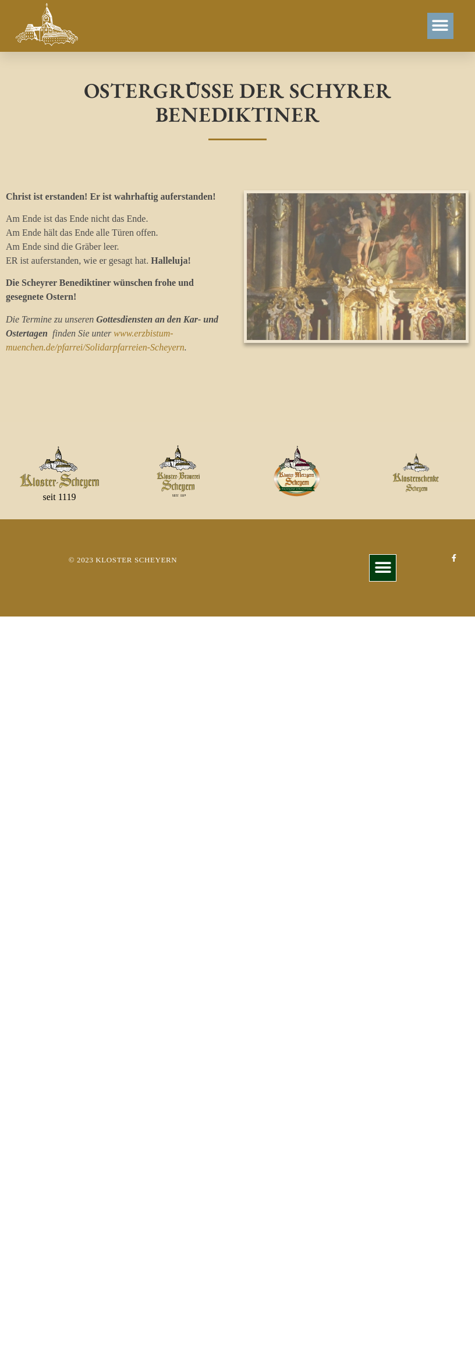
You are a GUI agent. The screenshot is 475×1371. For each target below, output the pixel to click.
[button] (440, 26)
